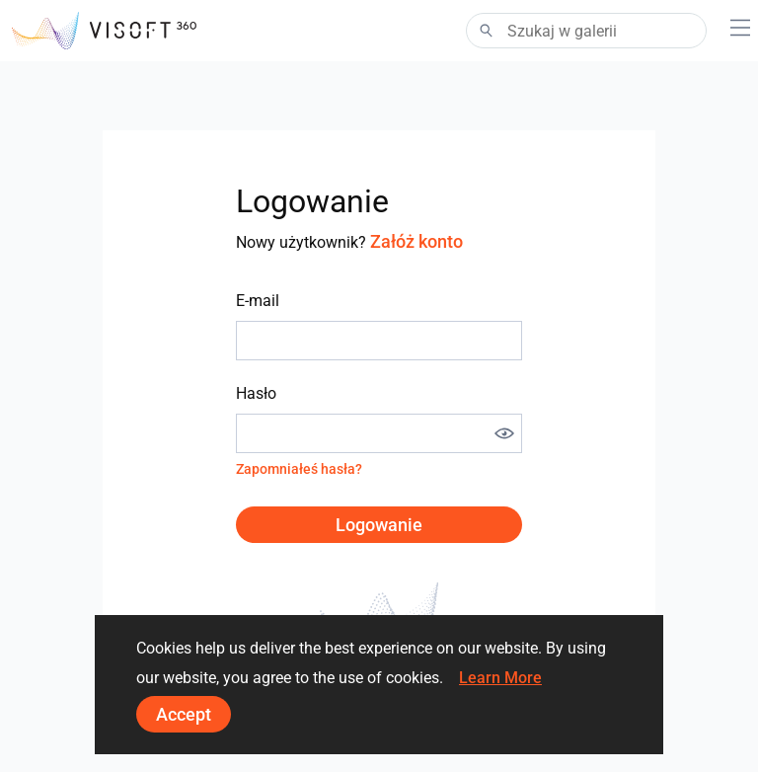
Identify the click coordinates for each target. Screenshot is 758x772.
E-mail (257, 300)
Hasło (256, 393)
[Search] (586, 30)
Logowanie (379, 524)
